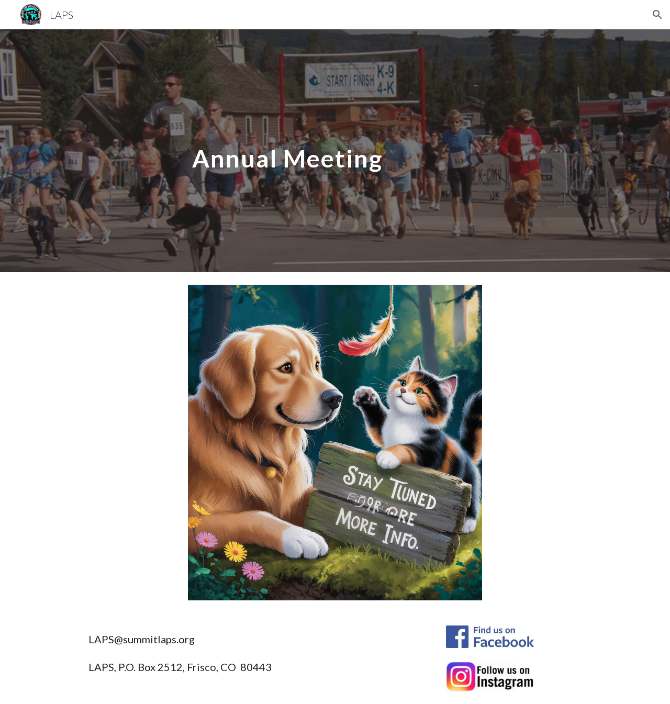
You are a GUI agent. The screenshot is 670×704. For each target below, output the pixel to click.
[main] (387, 150)
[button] (657, 14)
